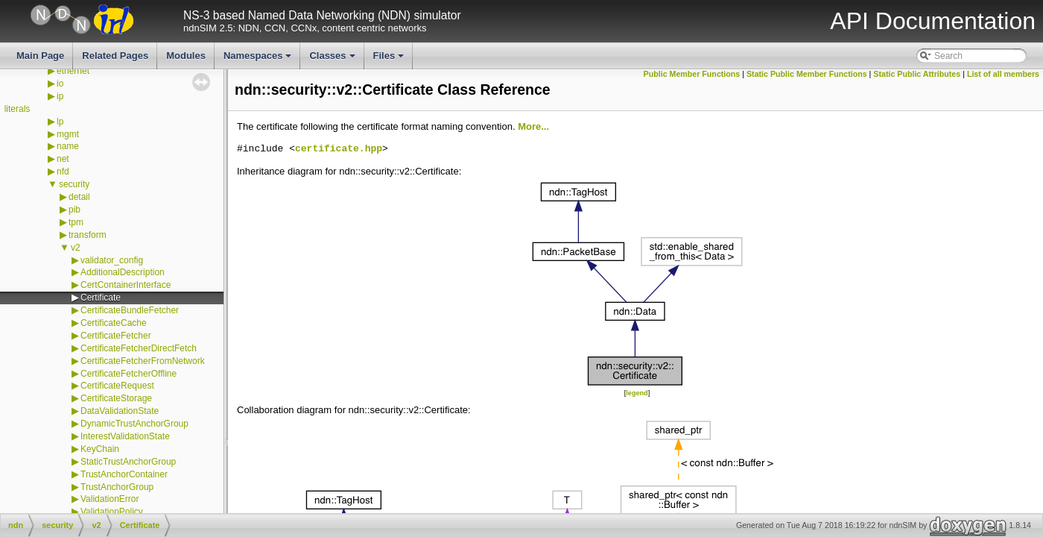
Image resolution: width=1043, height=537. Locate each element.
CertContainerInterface (125, 285)
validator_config (111, 260)
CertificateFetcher (115, 335)
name (68, 146)
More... (533, 126)
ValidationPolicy (111, 511)
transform (88, 235)
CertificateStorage (116, 398)
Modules (186, 55)
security (74, 184)
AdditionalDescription (122, 272)
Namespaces (259, 59)
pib (74, 209)
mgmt (68, 134)
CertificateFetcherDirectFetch (138, 348)
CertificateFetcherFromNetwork (142, 361)
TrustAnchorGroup (116, 487)
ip (60, 96)
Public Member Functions (692, 73)
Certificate (100, 297)
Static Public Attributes (916, 73)
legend (636, 393)
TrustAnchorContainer (124, 474)
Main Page (40, 55)
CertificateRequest (117, 385)
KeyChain (99, 449)
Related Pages (115, 55)
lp (60, 121)
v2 (75, 247)
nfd (63, 171)
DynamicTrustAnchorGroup (134, 423)
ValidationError (109, 499)
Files (390, 59)
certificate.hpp (338, 149)
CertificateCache (113, 323)
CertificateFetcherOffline (128, 373)
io (60, 83)
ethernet (73, 71)
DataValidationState (119, 411)
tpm (76, 222)
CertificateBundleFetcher (129, 310)
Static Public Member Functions (806, 73)
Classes (333, 59)
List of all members (1003, 73)
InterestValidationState (125, 436)
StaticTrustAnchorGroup (128, 461)
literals (17, 109)
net (63, 159)
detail (79, 197)
